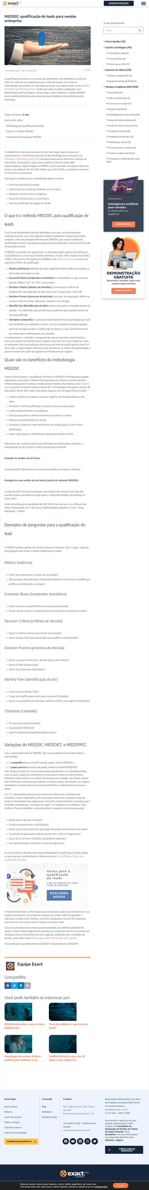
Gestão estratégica (116, 47)
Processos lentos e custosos (121, 147)
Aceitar (120, 1185)
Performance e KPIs (117, 64)
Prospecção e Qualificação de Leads (124, 158)
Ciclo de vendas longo (118, 98)
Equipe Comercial (116, 109)
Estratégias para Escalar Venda (122, 114)
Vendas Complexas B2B (119, 86)
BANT (86, 85)
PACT (33, 89)
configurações (100, 1187)
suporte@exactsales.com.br (76, 1130)
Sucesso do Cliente (116, 69)
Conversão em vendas (118, 103)
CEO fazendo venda (117, 53)
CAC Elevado (114, 92)
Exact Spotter (113, 41)
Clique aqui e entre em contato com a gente (54, 938)
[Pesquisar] (139, 30)
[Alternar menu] (143, 3)
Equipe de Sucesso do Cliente (121, 81)
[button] (8, 985)
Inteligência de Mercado (119, 136)
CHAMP (10, 89)
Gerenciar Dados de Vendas (120, 120)
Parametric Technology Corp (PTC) (22, 159)
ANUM (20, 89)
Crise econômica (116, 58)
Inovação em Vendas (118, 131)
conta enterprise (64, 259)
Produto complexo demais (120, 153)
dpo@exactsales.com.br (116, 1109)
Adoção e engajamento (119, 75)
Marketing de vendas (118, 142)
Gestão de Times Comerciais (121, 125)
